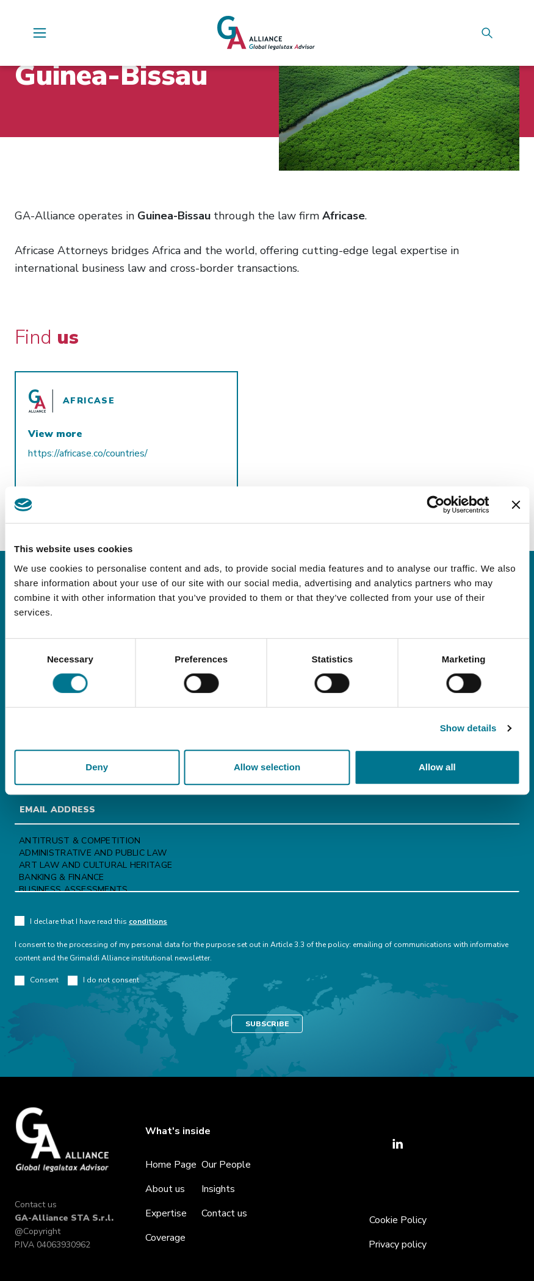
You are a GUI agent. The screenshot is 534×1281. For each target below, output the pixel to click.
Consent (37, 980)
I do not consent (103, 980)
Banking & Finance (267, 877)
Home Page (171, 1164)
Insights (218, 1189)
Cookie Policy (398, 1220)
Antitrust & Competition (267, 841)
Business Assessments (267, 890)
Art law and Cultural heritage (267, 865)
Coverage (165, 1237)
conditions (148, 921)
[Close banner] (515, 504)
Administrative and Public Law (267, 853)
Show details (468, 728)
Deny (96, 767)
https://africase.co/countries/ (88, 453)
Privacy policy (398, 1244)
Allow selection (267, 767)
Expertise (166, 1213)
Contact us (36, 1204)
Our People (226, 1164)
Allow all (437, 767)
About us (165, 1189)
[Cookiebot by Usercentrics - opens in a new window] (435, 504)
